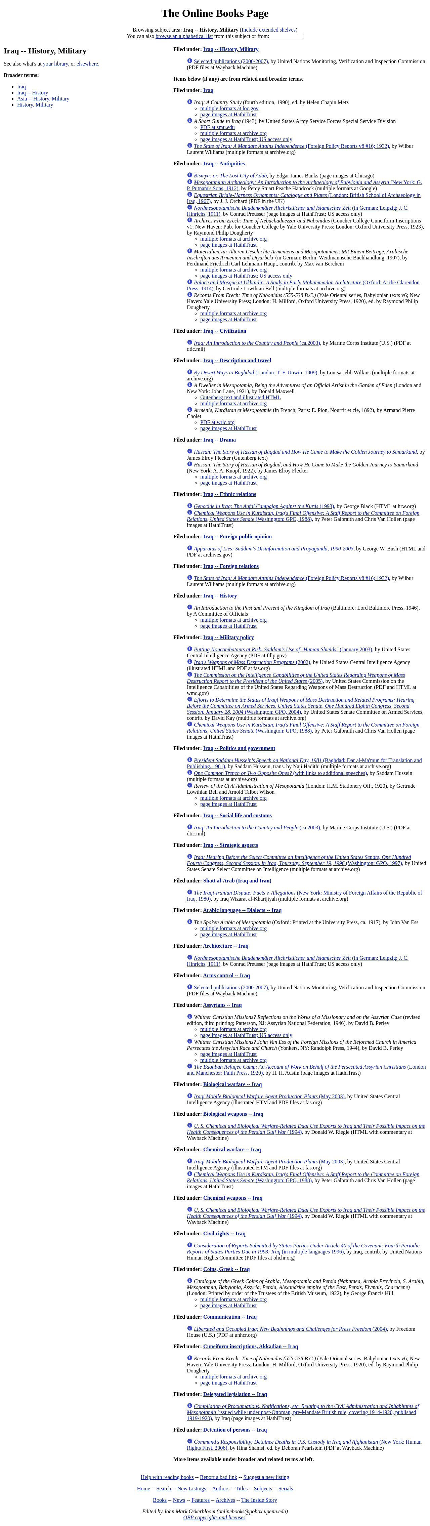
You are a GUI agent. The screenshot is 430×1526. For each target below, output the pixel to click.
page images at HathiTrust (228, 114)
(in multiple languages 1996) (303, 1248)
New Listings (191, 1488)
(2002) (252, 662)
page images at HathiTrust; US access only (246, 139)
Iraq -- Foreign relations (231, 566)
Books (160, 1500)
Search (164, 1488)
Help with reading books (167, 1477)
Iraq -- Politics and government (239, 748)
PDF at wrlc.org (217, 422)
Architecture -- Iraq (225, 946)
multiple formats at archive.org (233, 133)
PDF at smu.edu (217, 127)
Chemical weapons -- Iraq (232, 1198)
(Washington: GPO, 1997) (299, 860)
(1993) (264, 506)
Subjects (263, 1488)
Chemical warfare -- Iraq (232, 1149)
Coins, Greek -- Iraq (226, 1269)
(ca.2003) (257, 343)
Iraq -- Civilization (224, 331)
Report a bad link (218, 1477)
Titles (241, 1488)
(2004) (290, 1329)
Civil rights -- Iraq (224, 1233)
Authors (220, 1488)
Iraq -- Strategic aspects (230, 845)
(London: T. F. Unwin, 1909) (255, 372)
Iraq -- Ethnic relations (229, 494)
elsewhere (87, 64)
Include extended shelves (269, 30)
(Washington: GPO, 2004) (301, 706)
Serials (285, 1488)
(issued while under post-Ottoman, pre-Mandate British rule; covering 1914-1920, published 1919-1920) (303, 1412)
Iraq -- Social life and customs (237, 815)
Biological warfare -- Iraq (232, 1084)
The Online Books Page (214, 13)
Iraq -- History (32, 92)
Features (200, 1500)
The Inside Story (259, 1500)
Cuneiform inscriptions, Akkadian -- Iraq (250, 1346)
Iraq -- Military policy (228, 637)
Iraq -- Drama (219, 440)
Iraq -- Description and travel (237, 360)
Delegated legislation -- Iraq (235, 1394)
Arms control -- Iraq (226, 975)
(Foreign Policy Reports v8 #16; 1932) (291, 146)
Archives (225, 1500)
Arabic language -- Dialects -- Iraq (242, 910)
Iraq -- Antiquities (224, 163)
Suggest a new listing (266, 1477)
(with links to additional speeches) (280, 773)
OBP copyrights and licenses (214, 1517)
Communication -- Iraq (230, 1317)
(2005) (296, 678)
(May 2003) (269, 1096)
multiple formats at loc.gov (229, 108)
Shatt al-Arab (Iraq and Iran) (237, 880)
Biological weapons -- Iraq (233, 1114)
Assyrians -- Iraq (222, 1005)
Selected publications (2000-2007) (231, 61)
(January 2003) (283, 649)
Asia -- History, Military (43, 98)
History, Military (35, 105)
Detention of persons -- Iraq (235, 1430)
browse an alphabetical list (184, 36)
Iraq (21, 86)
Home (143, 1488)
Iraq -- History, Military (230, 49)
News (179, 1500)
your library (55, 64)
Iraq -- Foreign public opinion (237, 536)
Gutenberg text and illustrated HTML (240, 397)
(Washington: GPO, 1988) (303, 516)
